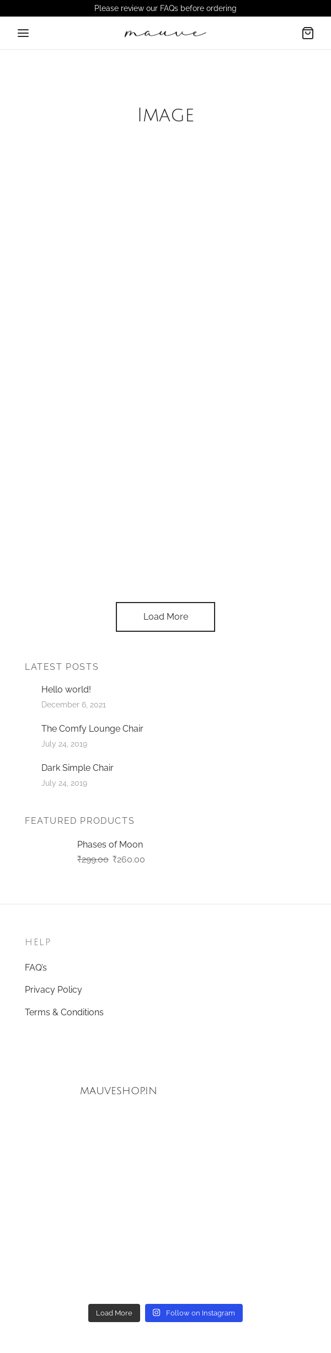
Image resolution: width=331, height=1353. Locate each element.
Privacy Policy (53, 989)
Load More (165, 616)
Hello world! (66, 689)
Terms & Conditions (64, 1012)
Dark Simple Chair (77, 768)
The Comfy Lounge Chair (92, 728)
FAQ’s (36, 967)
